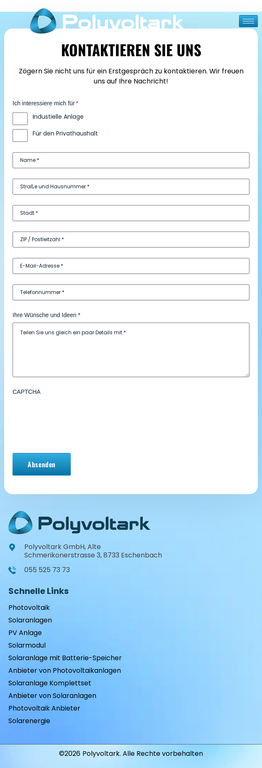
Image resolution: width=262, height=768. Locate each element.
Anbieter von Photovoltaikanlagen (64, 670)
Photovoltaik (29, 607)
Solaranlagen (30, 620)
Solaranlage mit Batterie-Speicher (65, 658)
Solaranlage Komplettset (49, 683)
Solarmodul (27, 645)
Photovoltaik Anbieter (44, 708)
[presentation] (76, 415)
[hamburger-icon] (248, 21)
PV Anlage (25, 633)
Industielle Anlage (58, 116)
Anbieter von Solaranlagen (52, 695)
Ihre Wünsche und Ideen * (46, 315)
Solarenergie (29, 721)
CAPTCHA (27, 391)
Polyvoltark (101, 753)
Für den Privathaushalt (65, 133)
